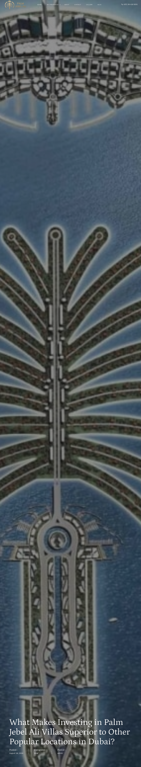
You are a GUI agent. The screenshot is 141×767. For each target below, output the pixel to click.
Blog (99, 4)
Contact (77, 4)
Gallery (89, 4)
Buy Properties (53, 4)
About (66, 4)
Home (39, 4)
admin (60, 753)
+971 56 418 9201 (130, 4)
